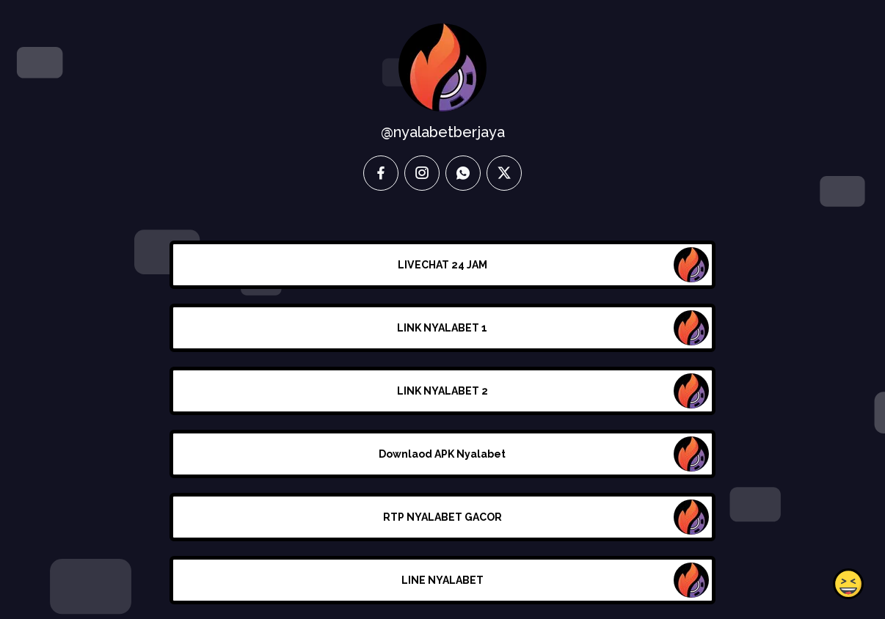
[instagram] (422, 173)
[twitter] (504, 173)
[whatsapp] (463, 173)
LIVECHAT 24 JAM (442, 265)
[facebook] (380, 173)
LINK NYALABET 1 (442, 328)
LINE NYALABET (442, 580)
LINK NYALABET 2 (442, 391)
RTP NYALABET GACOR (442, 517)
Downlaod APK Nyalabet (442, 454)
